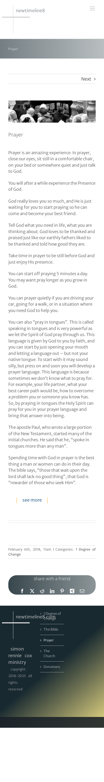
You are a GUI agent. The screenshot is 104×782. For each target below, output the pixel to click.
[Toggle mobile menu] (93, 8)
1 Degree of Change (52, 616)
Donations (52, 667)
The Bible (51, 629)
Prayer (49, 640)
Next (86, 79)
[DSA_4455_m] (52, 111)
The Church (49, 653)
